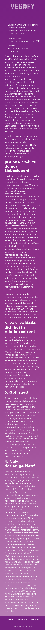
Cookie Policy (34, 620)
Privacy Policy (22, 620)
